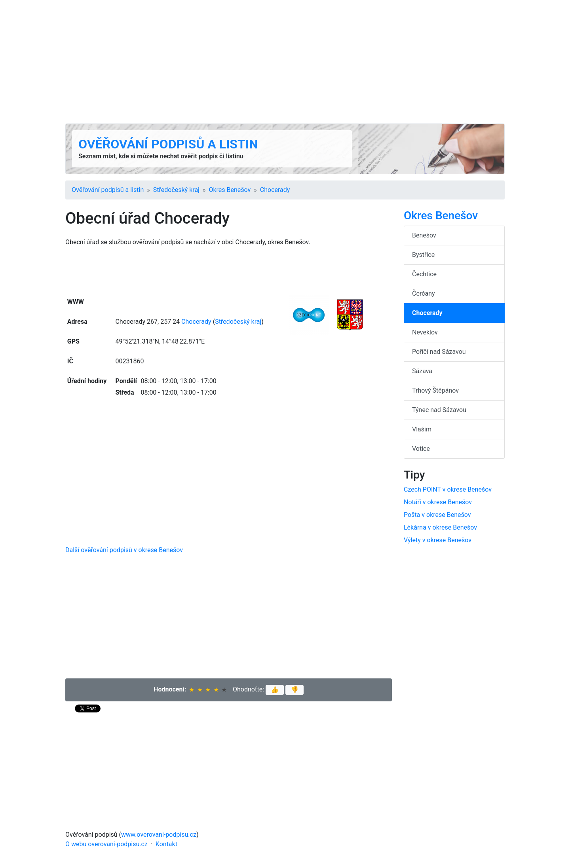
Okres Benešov (230, 190)
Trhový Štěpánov (435, 390)
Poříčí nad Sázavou (439, 351)
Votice (421, 448)
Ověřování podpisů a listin (168, 144)
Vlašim (421, 429)
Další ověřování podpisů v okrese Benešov (124, 550)
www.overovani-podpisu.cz (158, 834)
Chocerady (275, 190)
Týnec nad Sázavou (439, 410)
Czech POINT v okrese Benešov (448, 489)
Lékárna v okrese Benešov (440, 527)
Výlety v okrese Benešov (437, 540)
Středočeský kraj (176, 190)
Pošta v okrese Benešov (437, 515)
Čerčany (423, 293)
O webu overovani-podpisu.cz (106, 844)
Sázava (422, 371)
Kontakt (166, 844)
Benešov (424, 235)
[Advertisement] (285, 61)
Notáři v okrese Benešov (438, 502)
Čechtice (424, 274)
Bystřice (423, 254)
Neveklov (425, 332)
